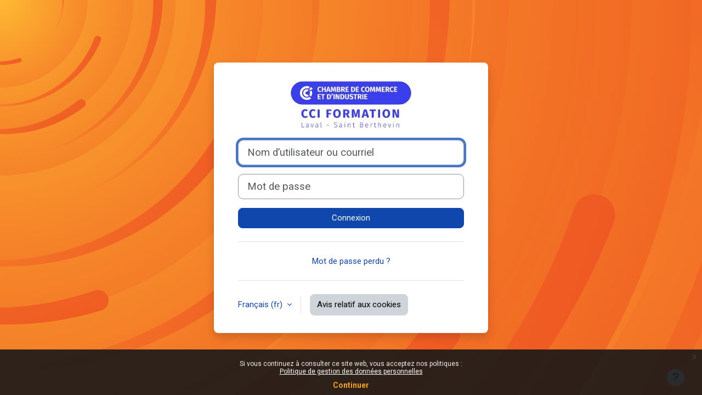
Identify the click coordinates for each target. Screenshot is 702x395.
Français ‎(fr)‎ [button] (261, 304)
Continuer (351, 385)
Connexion (351, 218)
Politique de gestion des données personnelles (351, 371)
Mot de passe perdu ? (351, 261)
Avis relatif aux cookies (359, 304)
